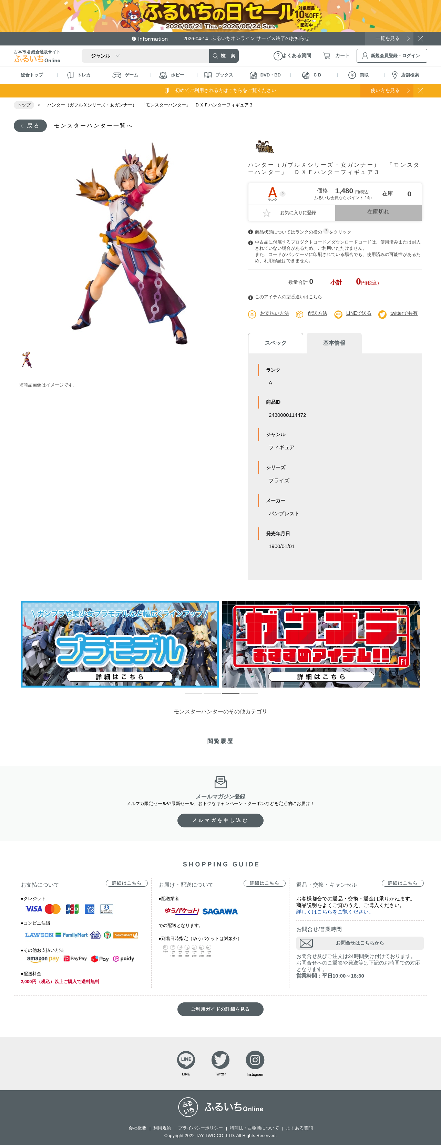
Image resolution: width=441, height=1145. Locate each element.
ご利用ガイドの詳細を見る (220, 1009)
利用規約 (162, 1128)
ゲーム (125, 75)
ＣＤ (312, 75)
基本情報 (334, 343)
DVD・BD (265, 75)
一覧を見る (388, 38)
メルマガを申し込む (220, 820)
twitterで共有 (404, 313)
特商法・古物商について (254, 1128)
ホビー (171, 75)
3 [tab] (225, 696)
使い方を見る (385, 90)
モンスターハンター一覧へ (93, 125)
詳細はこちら (127, 883)
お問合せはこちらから (360, 943)
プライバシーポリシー (200, 1128)
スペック (276, 343)
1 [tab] (29, 359)
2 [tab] (207, 696)
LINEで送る (358, 313)
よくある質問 (299, 1128)
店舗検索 (405, 75)
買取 (358, 75)
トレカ (78, 75)
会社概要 (137, 1128)
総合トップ (32, 75)
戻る (33, 125)
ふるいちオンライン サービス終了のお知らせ (246, 38)
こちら (315, 296)
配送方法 (317, 313)
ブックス (218, 75)
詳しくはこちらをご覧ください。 (335, 912)
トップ (24, 104)
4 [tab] (244, 696)
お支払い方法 (274, 313)
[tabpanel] (126, 242)
